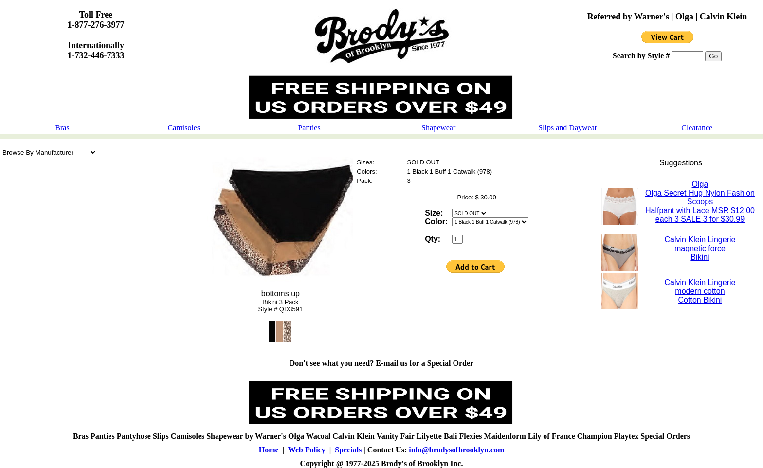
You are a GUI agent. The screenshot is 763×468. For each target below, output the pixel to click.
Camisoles (184, 128)
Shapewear (438, 128)
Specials (348, 450)
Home (269, 450)
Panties (309, 128)
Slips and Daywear (567, 128)
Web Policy (307, 450)
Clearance (696, 128)
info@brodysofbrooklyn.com (456, 450)
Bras (62, 128)
